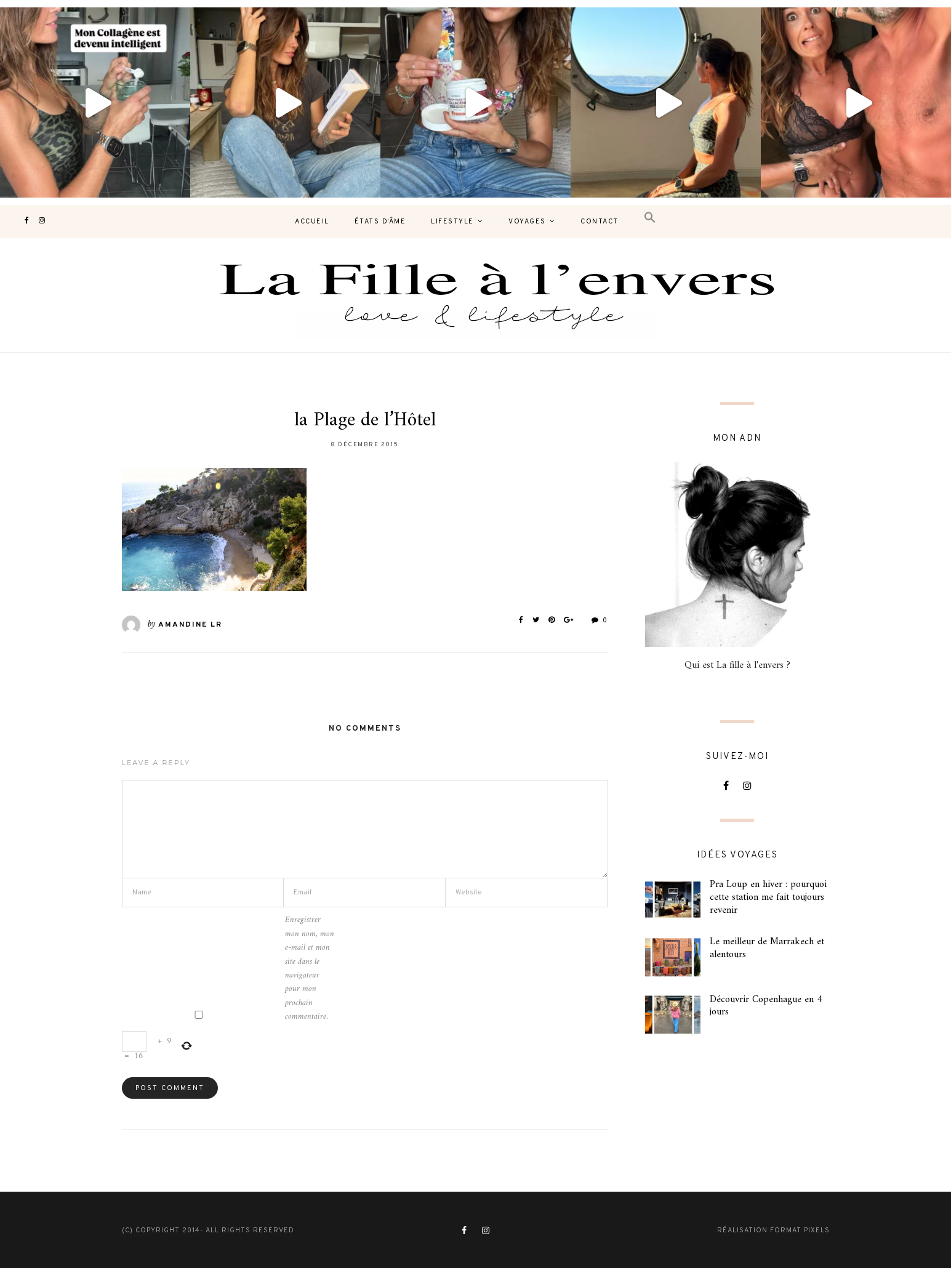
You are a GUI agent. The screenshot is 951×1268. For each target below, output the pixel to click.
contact (599, 221)
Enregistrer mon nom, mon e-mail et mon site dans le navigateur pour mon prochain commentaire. (309, 968)
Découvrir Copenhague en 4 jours (766, 1006)
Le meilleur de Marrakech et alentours (767, 948)
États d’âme (380, 221)
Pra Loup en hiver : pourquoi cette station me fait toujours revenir (768, 897)
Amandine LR (190, 625)
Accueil (312, 221)
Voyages (527, 221)
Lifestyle (452, 221)
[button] (650, 218)
